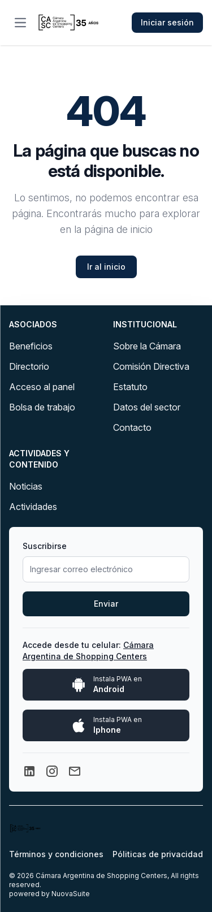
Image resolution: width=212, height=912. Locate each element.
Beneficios (31, 346)
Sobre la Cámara (147, 346)
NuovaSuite (70, 893)
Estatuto (130, 386)
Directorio (29, 366)
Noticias (25, 486)
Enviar (106, 603)
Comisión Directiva (151, 366)
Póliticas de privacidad (158, 854)
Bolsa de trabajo (42, 407)
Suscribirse (45, 546)
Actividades (33, 506)
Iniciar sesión (167, 22)
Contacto (132, 427)
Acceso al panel (42, 386)
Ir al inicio (106, 266)
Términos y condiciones (56, 854)
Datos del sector (146, 407)
